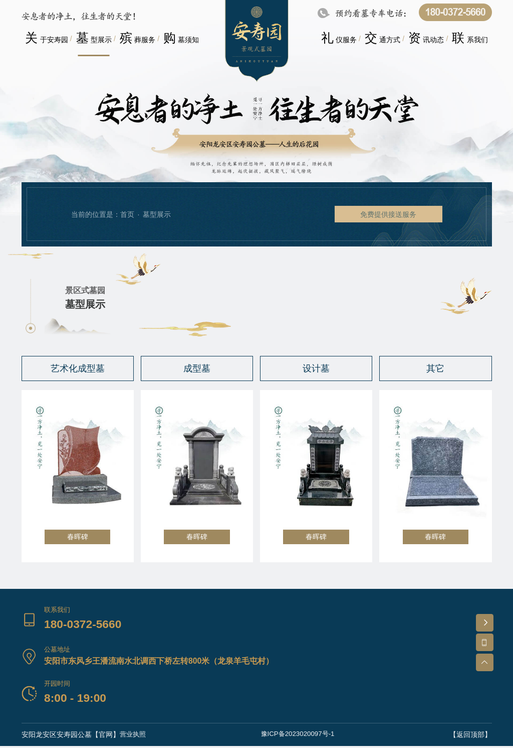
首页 (127, 214)
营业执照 (134, 737)
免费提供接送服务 (386, 214)
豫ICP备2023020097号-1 (299, 737)
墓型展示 (157, 214)
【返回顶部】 (471, 737)
